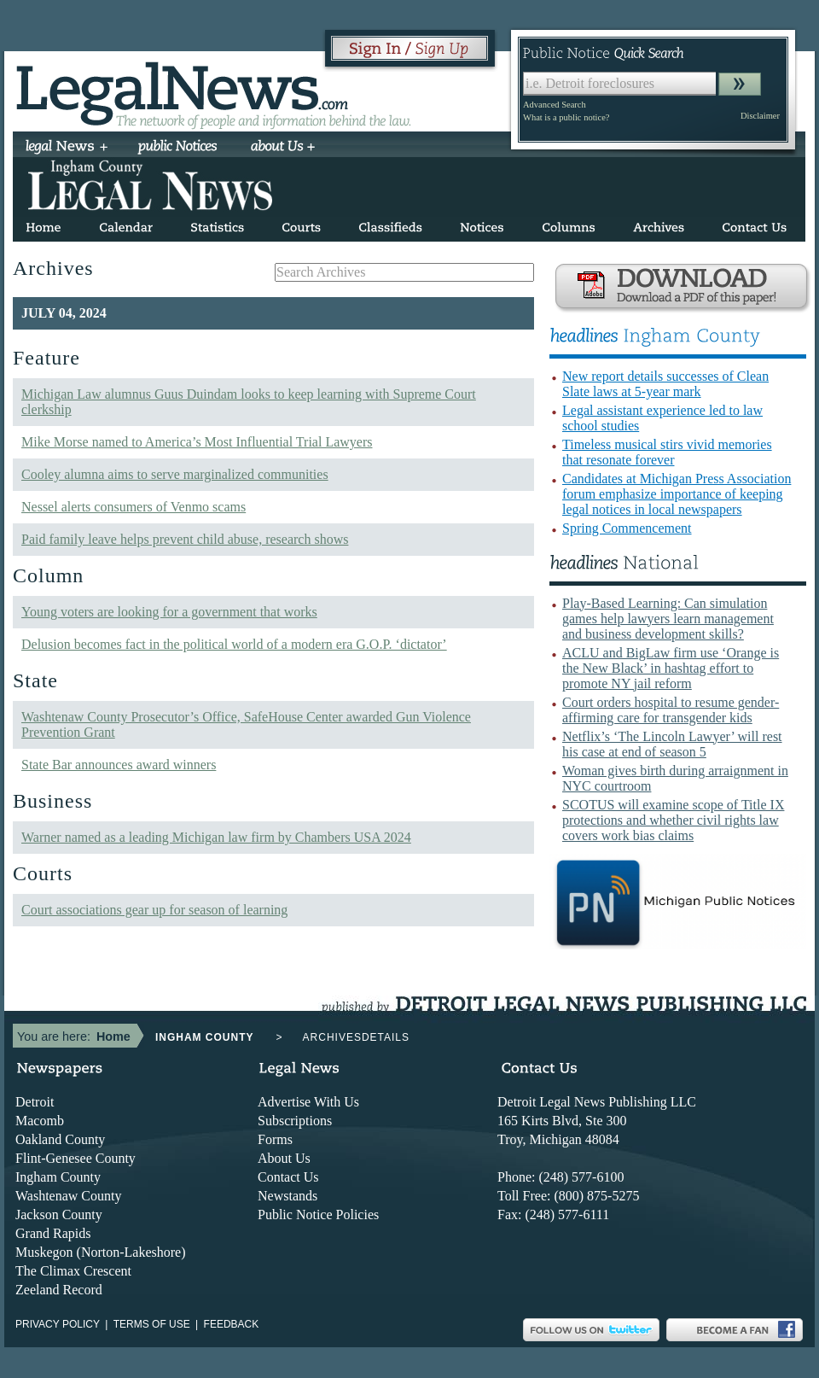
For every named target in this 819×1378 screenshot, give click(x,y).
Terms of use (151, 1324)
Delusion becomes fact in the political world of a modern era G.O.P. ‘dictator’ (234, 644)
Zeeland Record (58, 1289)
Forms (275, 1139)
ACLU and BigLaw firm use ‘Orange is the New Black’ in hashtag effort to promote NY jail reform (670, 668)
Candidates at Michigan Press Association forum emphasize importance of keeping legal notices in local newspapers (676, 494)
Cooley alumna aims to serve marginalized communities (174, 474)
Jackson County (58, 1214)
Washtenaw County (68, 1195)
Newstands (287, 1195)
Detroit (34, 1102)
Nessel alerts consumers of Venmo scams (133, 506)
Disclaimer (760, 115)
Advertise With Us (308, 1102)
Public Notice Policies (318, 1214)
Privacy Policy (57, 1324)
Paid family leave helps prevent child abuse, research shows (184, 539)
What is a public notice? (566, 117)
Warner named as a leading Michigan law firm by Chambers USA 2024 (216, 837)
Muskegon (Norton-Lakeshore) (100, 1252)
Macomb (39, 1120)
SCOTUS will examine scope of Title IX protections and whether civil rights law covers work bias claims (673, 820)
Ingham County (58, 1177)
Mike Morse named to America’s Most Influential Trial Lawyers (196, 442)
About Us (284, 1158)
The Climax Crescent (73, 1271)
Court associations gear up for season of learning (154, 909)
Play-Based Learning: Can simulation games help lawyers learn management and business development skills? (668, 618)
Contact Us (288, 1177)
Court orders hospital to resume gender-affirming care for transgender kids (670, 710)
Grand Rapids (52, 1233)
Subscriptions (295, 1120)
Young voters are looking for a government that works (169, 611)
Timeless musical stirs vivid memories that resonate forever (667, 452)
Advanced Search (554, 104)
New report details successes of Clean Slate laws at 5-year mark (665, 384)
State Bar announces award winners (118, 764)
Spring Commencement (627, 528)
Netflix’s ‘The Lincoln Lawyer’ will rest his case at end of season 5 (672, 744)
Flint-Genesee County (75, 1158)
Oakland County (60, 1139)
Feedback (231, 1324)
